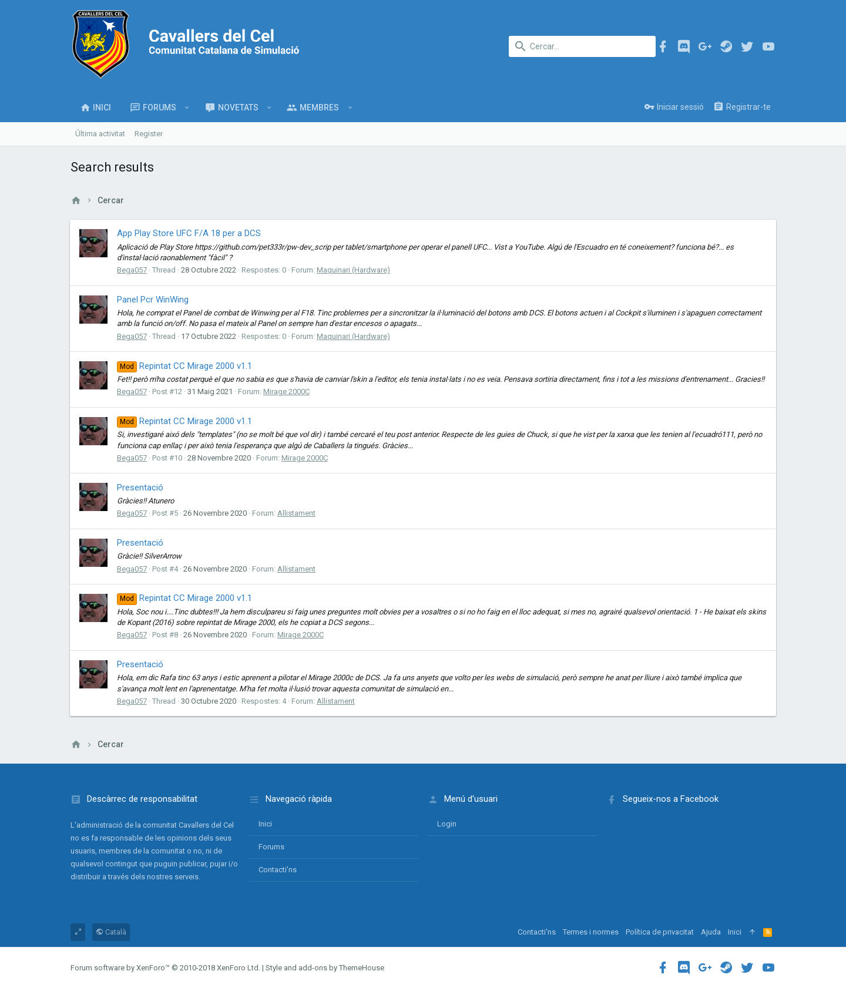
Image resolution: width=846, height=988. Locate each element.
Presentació (141, 487)
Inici (265, 823)
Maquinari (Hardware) (354, 270)
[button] (187, 107)
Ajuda (711, 931)
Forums (271, 846)
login (446, 823)
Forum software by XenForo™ (165, 967)
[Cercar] (582, 46)
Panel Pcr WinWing (153, 299)
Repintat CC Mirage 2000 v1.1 (185, 366)
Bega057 (132, 270)
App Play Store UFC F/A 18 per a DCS (189, 233)
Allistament (297, 513)
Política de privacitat (660, 931)
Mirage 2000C (287, 391)
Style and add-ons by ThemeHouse (325, 967)
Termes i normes (591, 931)
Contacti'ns (277, 869)
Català (111, 931)
